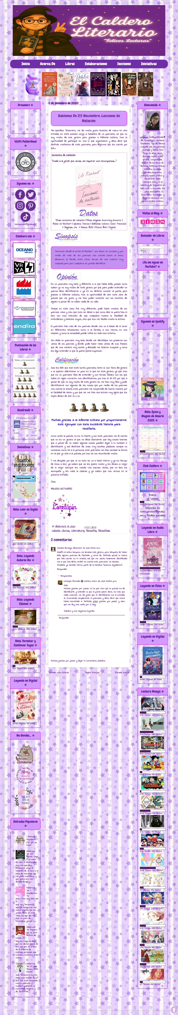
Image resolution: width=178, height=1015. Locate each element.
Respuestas (66, 576)
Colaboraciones (96, 63)
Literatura (77, 531)
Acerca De (47, 63)
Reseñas (104, 531)
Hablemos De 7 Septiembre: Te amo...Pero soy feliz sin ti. (27, 894)
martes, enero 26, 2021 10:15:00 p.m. (100, 581)
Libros (70, 63)
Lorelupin (24, 422)
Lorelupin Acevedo (72, 581)
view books (34, 435)
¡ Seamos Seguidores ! (32, 838)
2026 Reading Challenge (25, 418)
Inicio (25, 63)
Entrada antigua (122, 672)
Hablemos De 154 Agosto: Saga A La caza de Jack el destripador (27, 857)
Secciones (124, 63)
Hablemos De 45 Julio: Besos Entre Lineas (32, 968)
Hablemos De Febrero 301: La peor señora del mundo (26, 933)
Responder (62, 569)
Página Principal (92, 672)
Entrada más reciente (59, 672)
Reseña (91, 531)
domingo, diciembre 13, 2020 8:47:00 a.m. (82, 548)
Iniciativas (149, 63)
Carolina (60, 548)
